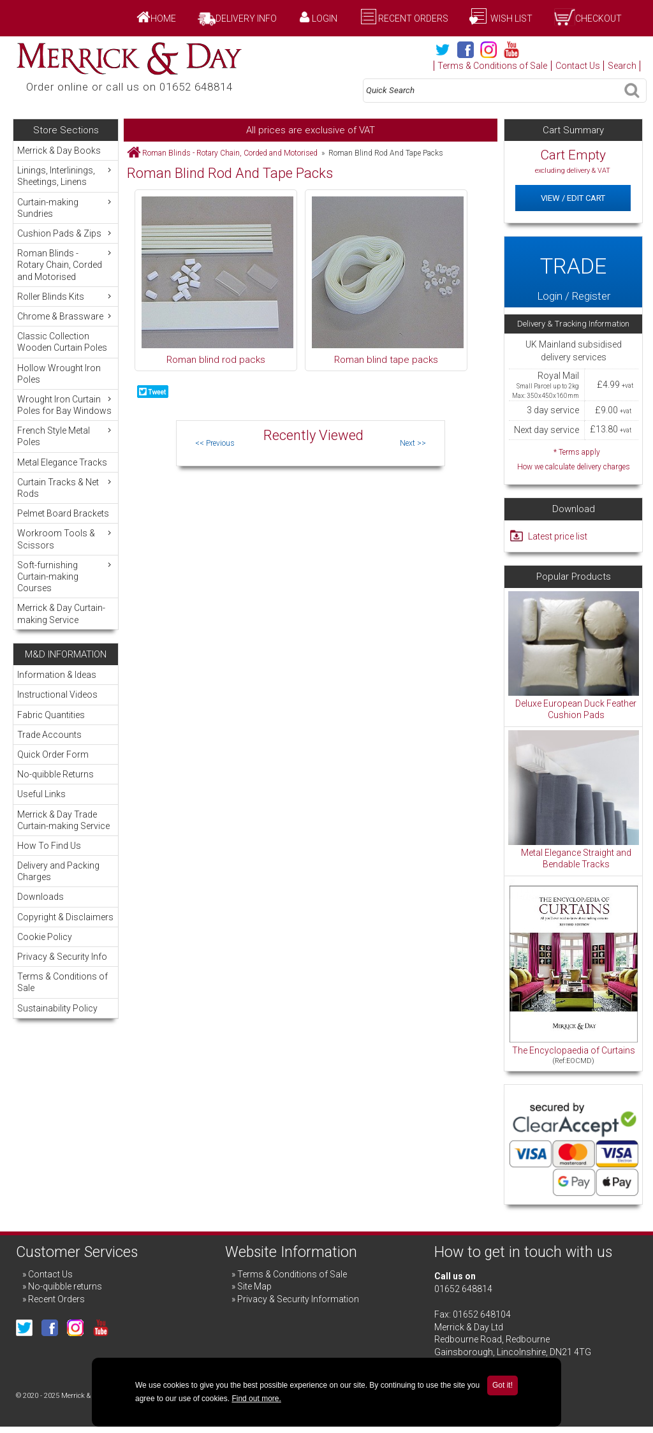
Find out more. (256, 1398)
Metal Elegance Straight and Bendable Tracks (576, 858)
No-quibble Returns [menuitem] (55, 774)
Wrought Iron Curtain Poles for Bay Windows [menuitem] (65, 404)
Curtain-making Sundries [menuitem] (65, 207)
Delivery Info (246, 18)
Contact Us (577, 66)
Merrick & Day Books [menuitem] (59, 150)
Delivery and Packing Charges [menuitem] (58, 871)
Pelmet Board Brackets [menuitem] (63, 513)
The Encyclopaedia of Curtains (573, 1050)
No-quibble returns (65, 1286)
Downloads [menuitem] (40, 897)
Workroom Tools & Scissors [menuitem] (65, 538)
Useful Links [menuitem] (41, 794)
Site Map (254, 1286)
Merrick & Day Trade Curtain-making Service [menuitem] (63, 820)
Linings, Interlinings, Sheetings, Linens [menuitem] (65, 176)
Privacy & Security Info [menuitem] (62, 957)
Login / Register (573, 272)
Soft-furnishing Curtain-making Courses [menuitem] (65, 576)
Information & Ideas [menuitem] (56, 675)
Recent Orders (413, 18)
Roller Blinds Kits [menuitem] (65, 296)
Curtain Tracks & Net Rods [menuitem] (65, 487)
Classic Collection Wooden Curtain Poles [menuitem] (62, 342)
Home (163, 18)
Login (324, 18)
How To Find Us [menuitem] (49, 846)
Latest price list (557, 536)
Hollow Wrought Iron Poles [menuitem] (59, 374)
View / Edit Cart (573, 198)
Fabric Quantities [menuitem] (51, 715)
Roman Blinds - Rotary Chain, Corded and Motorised (230, 153)
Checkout (598, 18)
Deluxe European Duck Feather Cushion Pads (575, 709)
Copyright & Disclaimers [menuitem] (65, 917)
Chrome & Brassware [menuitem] (65, 316)
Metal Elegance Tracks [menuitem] (62, 462)
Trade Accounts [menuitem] (49, 735)
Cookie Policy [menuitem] (44, 937)
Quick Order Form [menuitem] (53, 754)
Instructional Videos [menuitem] (57, 694)
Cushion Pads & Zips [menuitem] (65, 233)
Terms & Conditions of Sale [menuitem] (62, 982)
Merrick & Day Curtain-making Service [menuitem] (61, 613)
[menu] (65, 385)
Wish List (510, 18)
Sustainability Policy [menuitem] (57, 1008)
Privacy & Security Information (298, 1299)
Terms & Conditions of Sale (492, 66)
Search (622, 66)
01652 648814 (463, 1289)
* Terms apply (573, 460)
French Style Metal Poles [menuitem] (65, 436)
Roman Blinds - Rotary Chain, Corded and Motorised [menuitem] (65, 264)
